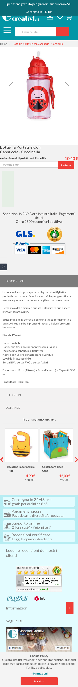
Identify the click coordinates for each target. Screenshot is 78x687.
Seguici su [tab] (15, 620)
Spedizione (14, 395)
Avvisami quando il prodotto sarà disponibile (23, 158)
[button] (11, 86)
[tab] (39, 281)
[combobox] (34, 31)
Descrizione (15, 281)
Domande (13, 407)
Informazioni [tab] (17, 608)
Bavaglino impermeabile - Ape (20, 468)
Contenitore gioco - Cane (53, 468)
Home (3, 43)
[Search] (62, 31)
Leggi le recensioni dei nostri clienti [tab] (31, 553)
